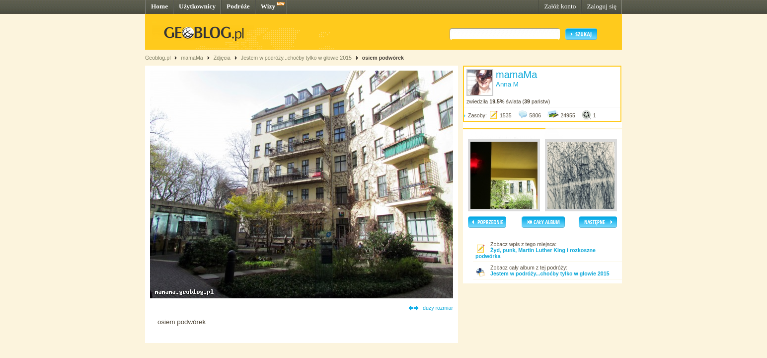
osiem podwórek (383, 58)
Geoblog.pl (158, 58)
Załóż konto (560, 6)
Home (159, 6)
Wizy (268, 6)
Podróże (238, 6)
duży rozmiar (438, 308)
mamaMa (192, 58)
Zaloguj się (601, 6)
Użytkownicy (197, 6)
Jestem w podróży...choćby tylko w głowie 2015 (296, 58)
